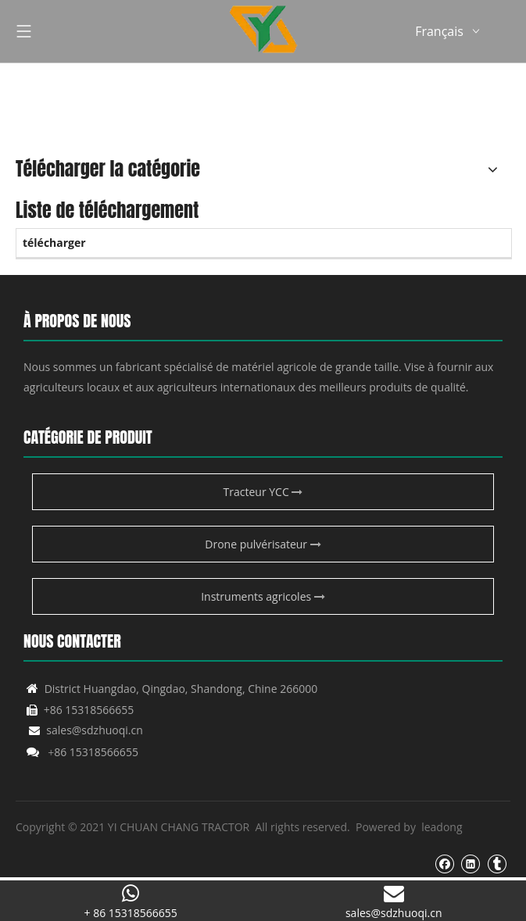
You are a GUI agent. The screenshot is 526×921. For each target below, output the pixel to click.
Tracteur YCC (263, 491)
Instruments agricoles (263, 596)
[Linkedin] (470, 863)
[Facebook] (444, 863)
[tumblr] (496, 863)
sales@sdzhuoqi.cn (86, 730)
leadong (441, 826)
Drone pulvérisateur (262, 544)
